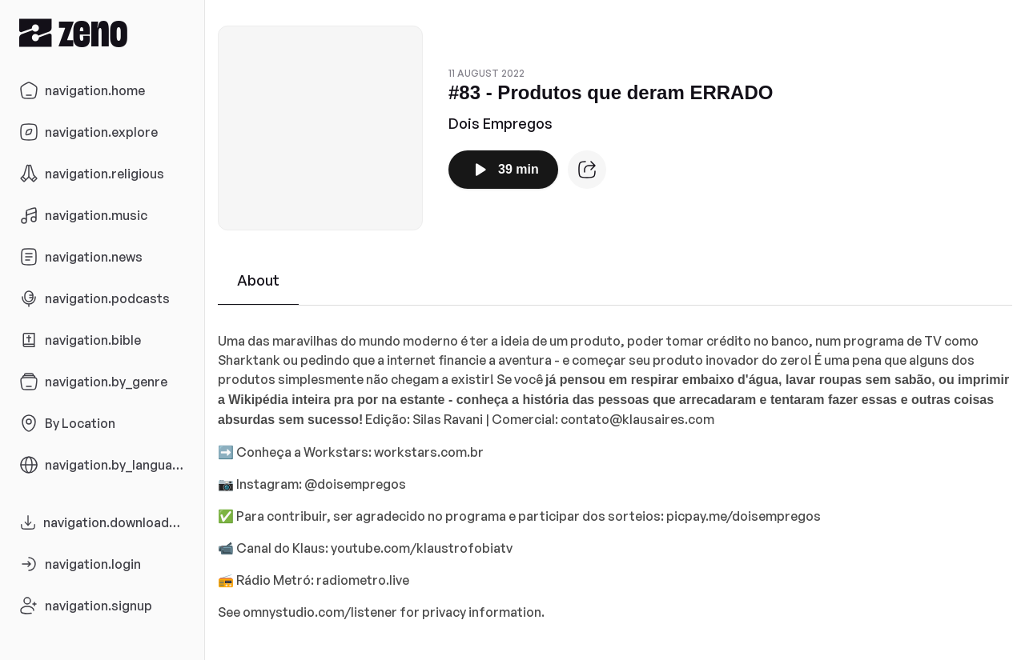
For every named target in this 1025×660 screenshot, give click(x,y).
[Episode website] (587, 169)
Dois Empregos (500, 123)
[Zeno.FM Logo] (102, 32)
